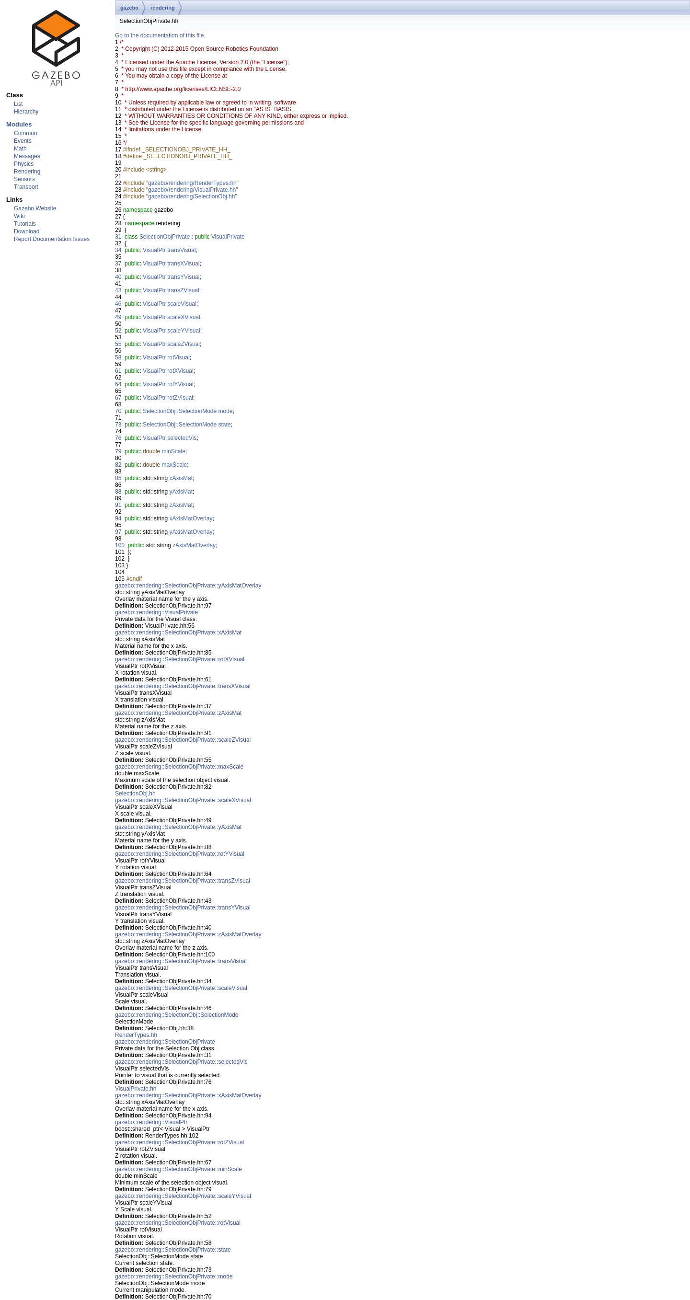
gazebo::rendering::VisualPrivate (156, 612)
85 (118, 478)
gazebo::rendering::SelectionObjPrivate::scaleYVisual (183, 1196)
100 (120, 545)
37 (118, 263)
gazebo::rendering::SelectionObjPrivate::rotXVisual (179, 659)
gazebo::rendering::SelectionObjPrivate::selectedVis (181, 1061)
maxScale (174, 464)
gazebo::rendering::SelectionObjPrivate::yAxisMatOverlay (188, 585)
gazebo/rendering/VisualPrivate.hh (192, 189)
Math (20, 148)
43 (118, 290)
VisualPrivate (228, 236)
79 (118, 451)
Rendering (27, 171)
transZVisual (183, 290)
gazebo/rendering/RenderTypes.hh (192, 183)
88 (118, 491)
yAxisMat (181, 491)
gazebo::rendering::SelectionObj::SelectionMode (177, 1015)
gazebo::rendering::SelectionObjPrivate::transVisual (181, 961)
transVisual (181, 250)
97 (118, 532)
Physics (24, 164)
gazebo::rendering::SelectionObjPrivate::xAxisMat (178, 632)
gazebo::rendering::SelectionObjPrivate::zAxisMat (178, 713)
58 (118, 357)
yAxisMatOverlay (190, 532)
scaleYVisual (183, 330)
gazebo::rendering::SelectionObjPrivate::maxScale (179, 766)
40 (118, 277)
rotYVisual (180, 384)
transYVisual (183, 277)
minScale (173, 451)
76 (118, 438)
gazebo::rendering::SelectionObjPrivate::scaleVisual (181, 988)
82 (118, 464)
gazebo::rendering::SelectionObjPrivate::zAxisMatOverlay (188, 934)
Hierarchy (26, 111)
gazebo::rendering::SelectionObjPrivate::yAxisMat (178, 827)
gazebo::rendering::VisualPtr (151, 1122)
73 (118, 424)
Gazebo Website (35, 208)
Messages (27, 156)
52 (118, 330)
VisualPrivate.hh (136, 1088)
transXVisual (183, 263)
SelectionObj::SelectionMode (180, 411)
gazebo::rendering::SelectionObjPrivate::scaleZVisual (183, 739)
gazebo (129, 8)
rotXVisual (180, 371)
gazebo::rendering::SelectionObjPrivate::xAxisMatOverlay (188, 1095)
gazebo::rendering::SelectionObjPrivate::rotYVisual (179, 854)
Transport (26, 187)
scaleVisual (181, 303)
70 (118, 411)
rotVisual (178, 357)
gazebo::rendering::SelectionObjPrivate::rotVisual (178, 1222)
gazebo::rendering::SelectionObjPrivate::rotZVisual (179, 1142)
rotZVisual (180, 397)
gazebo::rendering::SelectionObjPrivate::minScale (178, 1169)
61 (118, 371)
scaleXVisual (183, 317)
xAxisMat (181, 478)
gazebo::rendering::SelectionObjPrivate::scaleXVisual (183, 800)
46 (118, 303)
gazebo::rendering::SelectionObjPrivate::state (172, 1249)
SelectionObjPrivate (164, 236)
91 (118, 505)
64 (118, 384)
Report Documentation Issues (52, 239)
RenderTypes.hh (136, 1035)
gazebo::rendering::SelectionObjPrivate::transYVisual (183, 907)
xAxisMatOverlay (190, 518)
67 (118, 397)
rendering (162, 8)
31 (118, 236)
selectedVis (181, 438)
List (18, 104)
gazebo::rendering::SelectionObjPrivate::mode (173, 1276)
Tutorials (25, 223)
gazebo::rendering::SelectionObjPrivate (165, 1041)
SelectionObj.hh (135, 793)
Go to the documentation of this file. (160, 35)
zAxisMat (181, 505)
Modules (19, 124)
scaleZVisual (183, 344)
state (224, 424)
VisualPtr (154, 250)
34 (118, 250)
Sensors (24, 179)
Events (23, 141)
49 (118, 317)
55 (118, 344)
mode (225, 411)
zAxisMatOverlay (194, 545)
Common (25, 133)
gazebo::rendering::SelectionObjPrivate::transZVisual (182, 880)
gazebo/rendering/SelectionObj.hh (191, 196)
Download (26, 231)
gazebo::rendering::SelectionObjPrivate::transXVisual (183, 686)
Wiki (19, 216)
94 (118, 518)
